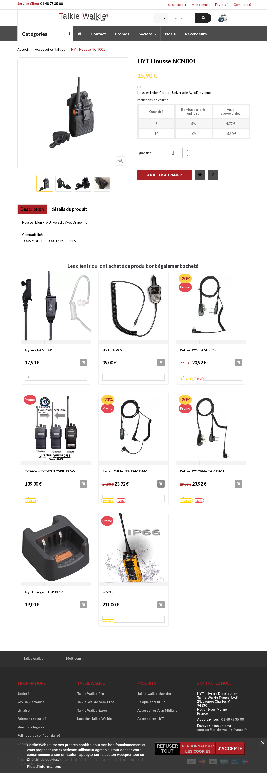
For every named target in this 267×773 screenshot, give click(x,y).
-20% (185, 278)
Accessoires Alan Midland (157, 710)
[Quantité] (178, 153)
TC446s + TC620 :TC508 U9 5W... (51, 471)
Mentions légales (30, 727)
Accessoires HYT (150, 719)
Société (23, 694)
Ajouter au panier (164, 175)
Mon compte (201, 5)
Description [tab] (34, 209)
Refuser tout (167, 749)
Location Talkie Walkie (94, 719)
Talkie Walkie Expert (93, 710)
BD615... (108, 592)
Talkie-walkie (33, 658)
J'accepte (230, 748)
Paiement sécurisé (31, 719)
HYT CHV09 (112, 350)
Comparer (242, 5)
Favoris (222, 5)
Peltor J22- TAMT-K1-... (199, 350)
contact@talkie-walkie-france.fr (222, 730)
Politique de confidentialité (38, 735)
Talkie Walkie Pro (90, 694)
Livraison (24, 710)
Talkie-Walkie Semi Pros (95, 702)
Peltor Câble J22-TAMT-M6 (124, 471)
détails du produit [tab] (75, 209)
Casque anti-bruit (151, 702)
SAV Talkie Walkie (31, 702)
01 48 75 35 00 (51, 4)
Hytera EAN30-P (38, 350)
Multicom (73, 658)
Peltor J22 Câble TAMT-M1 (202, 471)
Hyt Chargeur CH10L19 (44, 592)
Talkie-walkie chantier (154, 694)
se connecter (177, 5)
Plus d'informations (44, 766)
